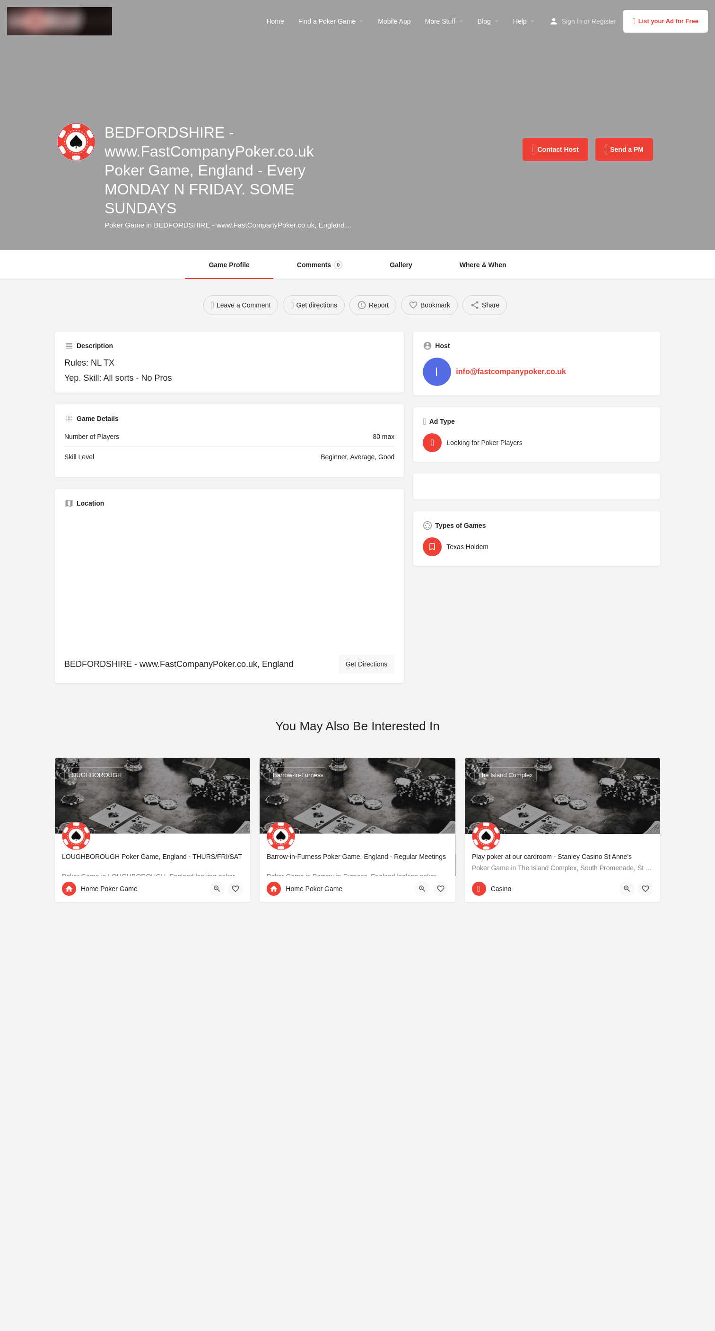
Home (275, 21)
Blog (484, 21)
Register (604, 21)
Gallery (401, 265)
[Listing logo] (76, 142)
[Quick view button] (217, 888)
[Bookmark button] (235, 888)
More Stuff (440, 21)
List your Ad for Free (665, 21)
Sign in (572, 21)
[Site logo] (60, 20)
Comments (319, 265)
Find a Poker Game (327, 21)
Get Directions (367, 664)
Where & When (483, 265)
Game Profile (229, 265)
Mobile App (394, 21)
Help (520, 21)
